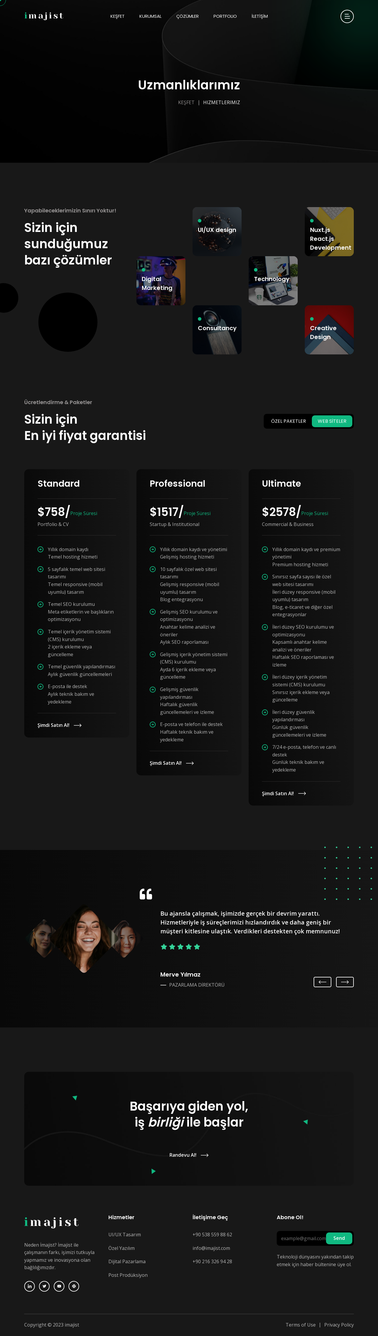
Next (345, 981)
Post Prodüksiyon (128, 1275)
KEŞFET (117, 16)
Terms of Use (301, 1325)
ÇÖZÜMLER (187, 16)
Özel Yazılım (121, 1248)
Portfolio (225, 16)
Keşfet (186, 102)
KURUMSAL (150, 16)
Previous (323, 981)
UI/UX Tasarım (124, 1234)
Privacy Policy (339, 1325)
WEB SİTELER (332, 421)
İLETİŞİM (260, 16)
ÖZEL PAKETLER (288, 421)
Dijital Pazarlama (127, 1261)
